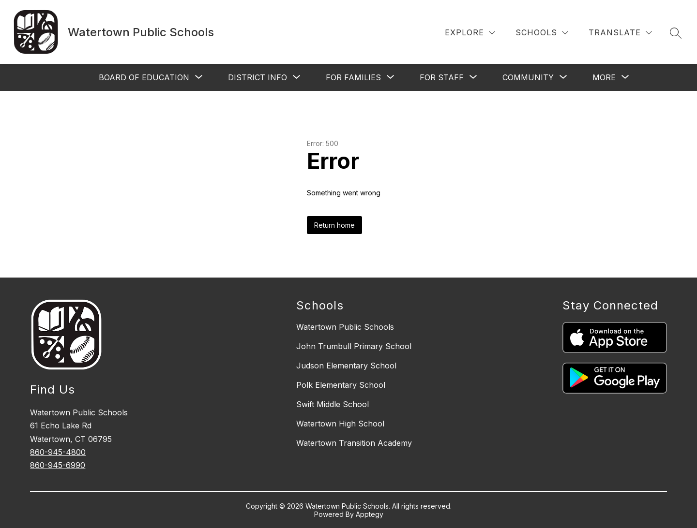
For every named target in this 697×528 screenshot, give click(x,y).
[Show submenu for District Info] (257, 77)
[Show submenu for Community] (528, 77)
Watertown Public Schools (345, 327)
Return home (334, 225)
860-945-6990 (57, 465)
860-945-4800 (58, 452)
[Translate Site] (620, 33)
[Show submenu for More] (604, 77)
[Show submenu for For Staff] (442, 77)
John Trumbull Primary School (353, 346)
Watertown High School (340, 423)
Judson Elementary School (346, 365)
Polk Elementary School (340, 385)
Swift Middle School (332, 404)
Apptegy (369, 514)
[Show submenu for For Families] (353, 77)
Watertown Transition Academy (354, 443)
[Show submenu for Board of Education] (144, 77)
